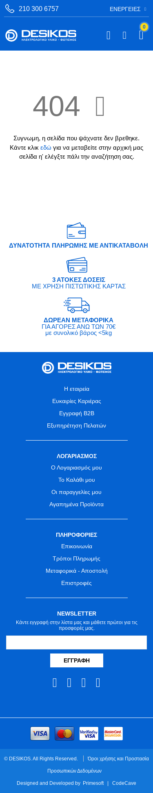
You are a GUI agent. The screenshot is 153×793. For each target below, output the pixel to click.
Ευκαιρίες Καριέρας (76, 401)
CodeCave (124, 783)
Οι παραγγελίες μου (76, 492)
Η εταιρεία (76, 388)
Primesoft (93, 783)
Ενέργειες (125, 9)
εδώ (45, 147)
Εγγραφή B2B (76, 413)
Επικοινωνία (76, 546)
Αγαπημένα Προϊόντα (76, 504)
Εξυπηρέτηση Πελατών (76, 425)
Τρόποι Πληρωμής (76, 558)
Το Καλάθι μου (76, 479)
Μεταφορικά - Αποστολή (77, 570)
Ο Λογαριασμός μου (76, 467)
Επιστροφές (76, 583)
